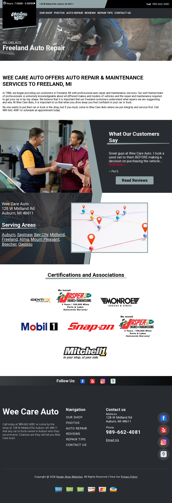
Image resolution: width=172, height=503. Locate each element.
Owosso (25, 244)
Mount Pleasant (45, 239)
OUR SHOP (45, 12)
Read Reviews (135, 180)
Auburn (8, 234)
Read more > (117, 164)
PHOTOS (59, 12)
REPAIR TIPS (105, 12)
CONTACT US (122, 12)
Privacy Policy (129, 476)
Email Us (112, 440)
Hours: (19, 3)
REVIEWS (90, 12)
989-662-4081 (160, 4)
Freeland (10, 239)
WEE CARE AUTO (12, 42)
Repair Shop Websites (69, 476)
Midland (57, 234)
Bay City (41, 234)
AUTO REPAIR (74, 12)
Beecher (9, 244)
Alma (24, 239)
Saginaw (24, 234)
